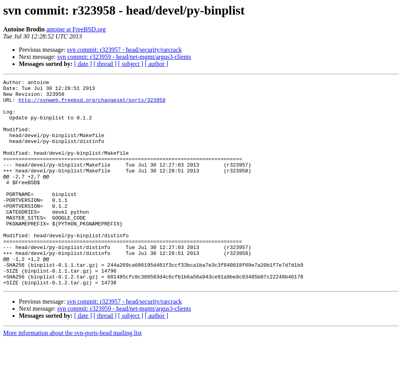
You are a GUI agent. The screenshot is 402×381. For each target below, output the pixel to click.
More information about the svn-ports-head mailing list (72, 374)
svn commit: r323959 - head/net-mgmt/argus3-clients (124, 56)
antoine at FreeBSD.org (76, 29)
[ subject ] (130, 63)
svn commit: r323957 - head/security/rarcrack (124, 49)
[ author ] (156, 63)
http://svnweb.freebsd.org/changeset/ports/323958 (91, 104)
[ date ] (83, 63)
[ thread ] (105, 63)
